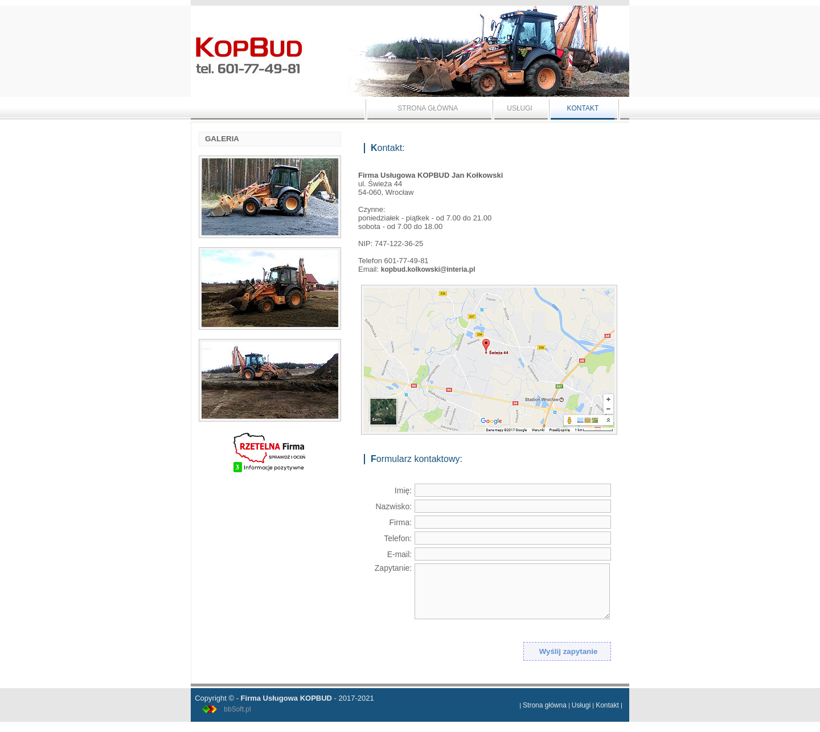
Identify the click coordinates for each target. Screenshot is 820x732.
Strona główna (545, 705)
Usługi (581, 705)
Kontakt (607, 705)
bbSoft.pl (237, 709)
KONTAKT (582, 108)
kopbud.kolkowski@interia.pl (428, 269)
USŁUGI (519, 108)
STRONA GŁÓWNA (427, 108)
